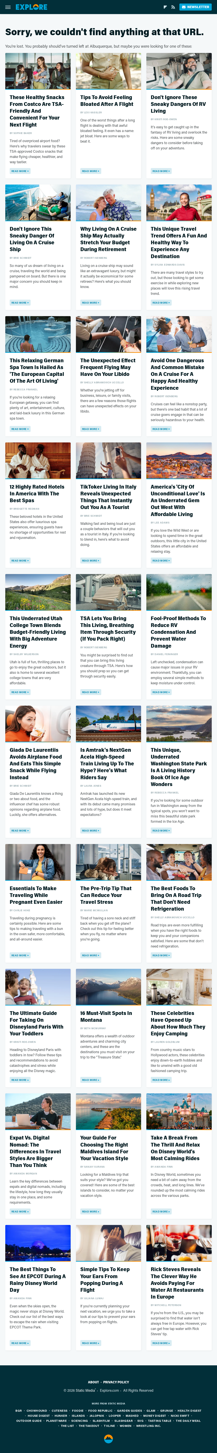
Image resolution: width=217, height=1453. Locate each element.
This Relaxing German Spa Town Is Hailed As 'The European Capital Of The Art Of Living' (37, 370)
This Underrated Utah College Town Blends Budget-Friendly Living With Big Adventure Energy (38, 632)
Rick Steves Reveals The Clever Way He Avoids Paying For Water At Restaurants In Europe (177, 1283)
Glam (151, 1410)
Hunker (61, 1415)
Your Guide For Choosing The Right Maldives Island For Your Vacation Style (104, 1148)
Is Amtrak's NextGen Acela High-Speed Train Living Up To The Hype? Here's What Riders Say (107, 764)
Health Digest (189, 1410)
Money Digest (154, 1415)
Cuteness (59, 1410)
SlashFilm (101, 1420)
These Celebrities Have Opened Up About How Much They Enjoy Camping (178, 1023)
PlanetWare (56, 1420)
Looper (115, 1415)
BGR (18, 1410)
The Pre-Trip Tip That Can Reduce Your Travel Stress (106, 895)
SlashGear (123, 1420)
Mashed (132, 1415)
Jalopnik (97, 1415)
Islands (78, 1415)
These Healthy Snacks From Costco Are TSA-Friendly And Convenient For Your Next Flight (37, 111)
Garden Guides (129, 1410)
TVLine (109, 1426)
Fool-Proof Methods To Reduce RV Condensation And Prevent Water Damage (178, 632)
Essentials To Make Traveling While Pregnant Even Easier (36, 895)
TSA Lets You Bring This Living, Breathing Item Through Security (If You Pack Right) (108, 628)
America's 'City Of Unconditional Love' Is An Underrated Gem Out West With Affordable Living (178, 501)
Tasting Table (159, 1420)
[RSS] (173, 7)
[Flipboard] (165, 7)
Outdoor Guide (29, 1420)
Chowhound (37, 1410)
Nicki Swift (180, 1415)
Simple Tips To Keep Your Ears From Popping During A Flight (105, 1279)
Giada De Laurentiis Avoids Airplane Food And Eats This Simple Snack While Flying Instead (36, 764)
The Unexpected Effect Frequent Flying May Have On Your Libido (108, 367)
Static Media (85, 1390)
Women (126, 1426)
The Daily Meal (188, 1420)
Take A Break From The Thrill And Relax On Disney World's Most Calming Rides (175, 1148)
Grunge (166, 1410)
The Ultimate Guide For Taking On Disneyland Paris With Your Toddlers (36, 1023)
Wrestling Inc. (148, 1426)
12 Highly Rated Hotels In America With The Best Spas (37, 494)
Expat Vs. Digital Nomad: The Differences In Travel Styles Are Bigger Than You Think (35, 1152)
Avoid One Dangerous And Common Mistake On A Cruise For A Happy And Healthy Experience (177, 374)
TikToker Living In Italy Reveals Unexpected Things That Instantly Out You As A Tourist (108, 497)
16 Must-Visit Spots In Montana (106, 1016)
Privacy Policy (116, 1382)
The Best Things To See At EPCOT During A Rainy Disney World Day (38, 1279)
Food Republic (100, 1410)
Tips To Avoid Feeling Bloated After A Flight (106, 100)
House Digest (39, 1415)
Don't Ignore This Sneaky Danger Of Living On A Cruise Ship (32, 239)
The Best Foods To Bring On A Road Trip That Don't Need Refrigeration (176, 898)
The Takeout (89, 1426)
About (93, 1382)
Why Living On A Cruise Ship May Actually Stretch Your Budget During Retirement (108, 239)
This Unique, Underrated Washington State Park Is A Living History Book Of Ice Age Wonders (179, 767)
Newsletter (195, 7)
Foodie (77, 1410)
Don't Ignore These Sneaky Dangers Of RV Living (178, 104)
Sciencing (79, 1420)
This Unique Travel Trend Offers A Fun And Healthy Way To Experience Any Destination (179, 243)
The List (67, 1426)
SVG (140, 1420)
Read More (19, 171)
